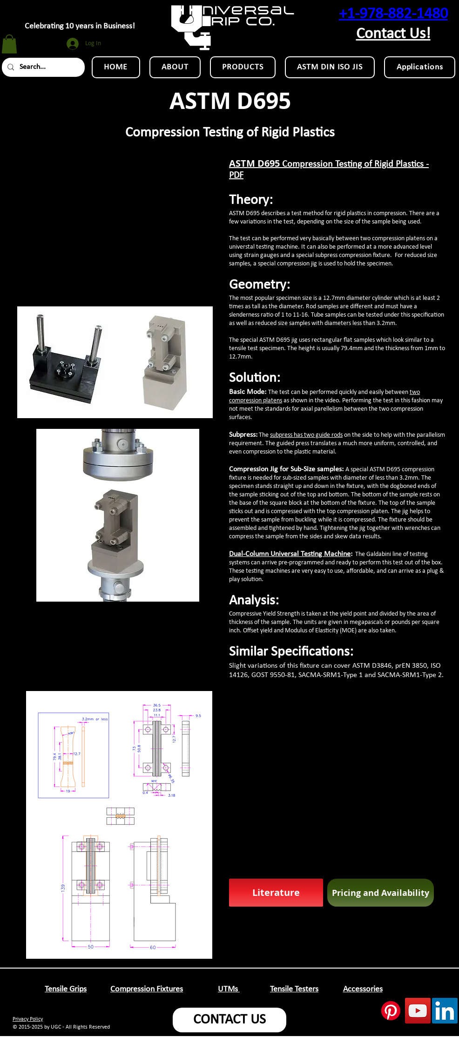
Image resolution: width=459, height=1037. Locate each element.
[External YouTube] (117, 219)
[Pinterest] (391, 1010)
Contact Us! (393, 34)
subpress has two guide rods (306, 435)
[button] (9, 44)
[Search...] (42, 67)
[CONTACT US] (229, 1020)
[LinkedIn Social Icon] (445, 1010)
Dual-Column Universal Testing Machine (290, 554)
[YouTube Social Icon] (418, 1010)
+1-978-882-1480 (393, 14)
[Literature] (276, 893)
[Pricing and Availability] (380, 893)
